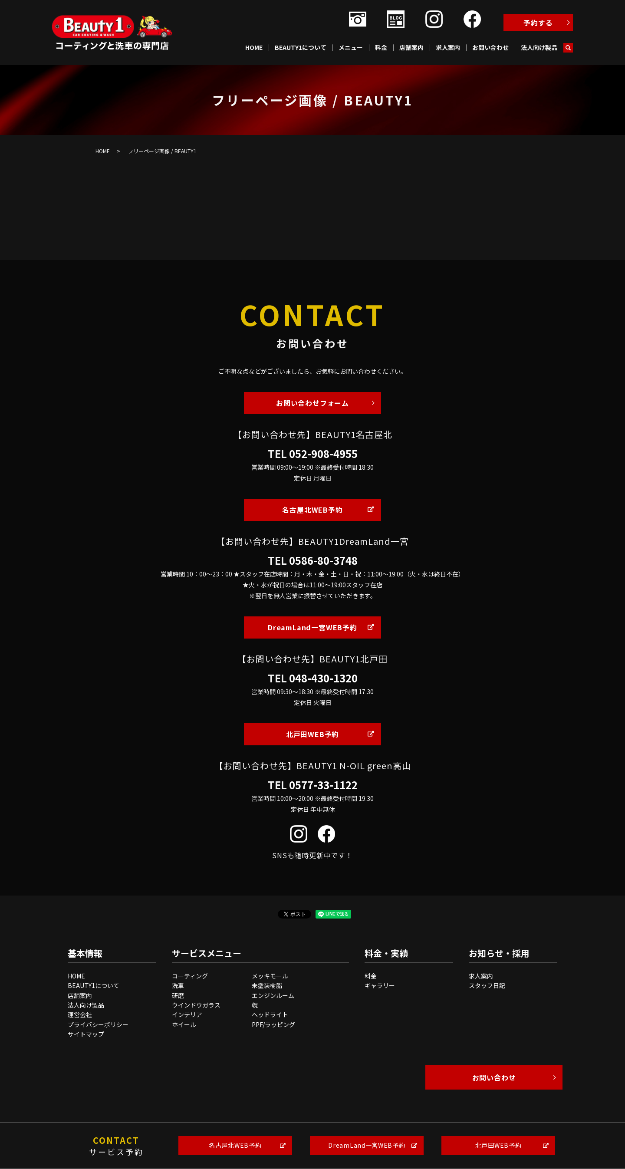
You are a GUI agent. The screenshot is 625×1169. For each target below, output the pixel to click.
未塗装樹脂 (267, 985)
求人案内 (448, 47)
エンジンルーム (273, 995)
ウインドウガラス (196, 1005)
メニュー (351, 47)
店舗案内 (411, 47)
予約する (538, 22)
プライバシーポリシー (98, 1024)
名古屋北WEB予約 (312, 509)
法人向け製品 (539, 47)
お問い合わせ (490, 47)
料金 (381, 47)
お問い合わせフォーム (312, 403)
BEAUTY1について (300, 47)
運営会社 (80, 1014)
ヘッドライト (270, 1014)
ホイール (184, 1024)
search (568, 48)
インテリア (187, 1014)
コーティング (190, 975)
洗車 (178, 985)
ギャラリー (380, 985)
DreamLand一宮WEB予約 (312, 627)
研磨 (178, 995)
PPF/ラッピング (273, 1024)
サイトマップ (86, 1034)
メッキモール (270, 975)
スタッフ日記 (487, 985)
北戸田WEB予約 (312, 734)
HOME (254, 47)
